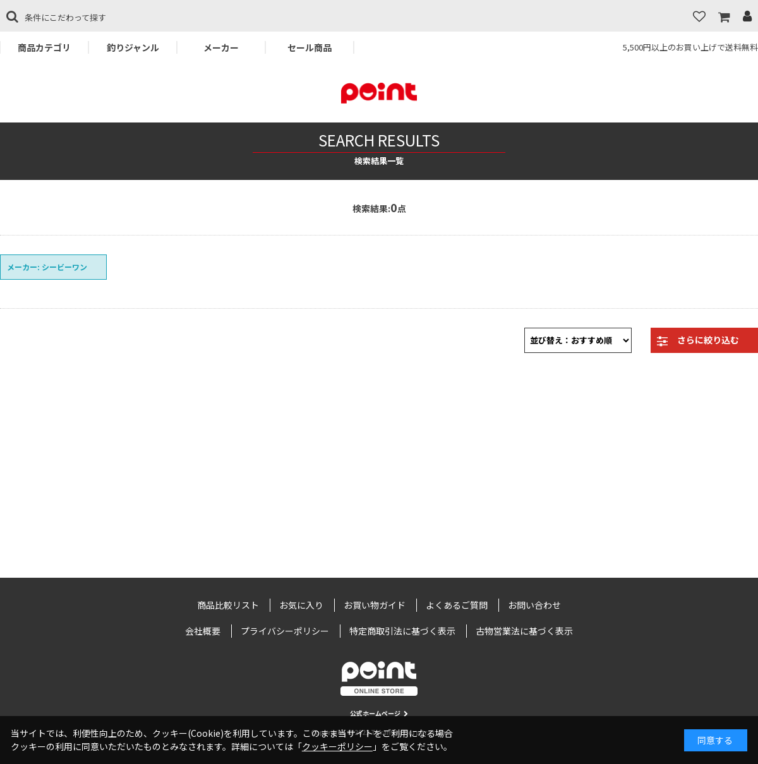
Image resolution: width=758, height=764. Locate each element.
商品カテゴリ (44, 47)
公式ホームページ (379, 713)
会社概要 (202, 630)
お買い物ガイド (375, 605)
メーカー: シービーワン (47, 266)
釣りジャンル (133, 47)
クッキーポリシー (337, 746)
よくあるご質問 (457, 605)
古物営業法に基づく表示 (524, 630)
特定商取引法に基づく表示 (402, 630)
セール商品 (309, 47)
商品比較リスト (228, 605)
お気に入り (301, 605)
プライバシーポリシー (285, 630)
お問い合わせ (534, 605)
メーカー (221, 47)
